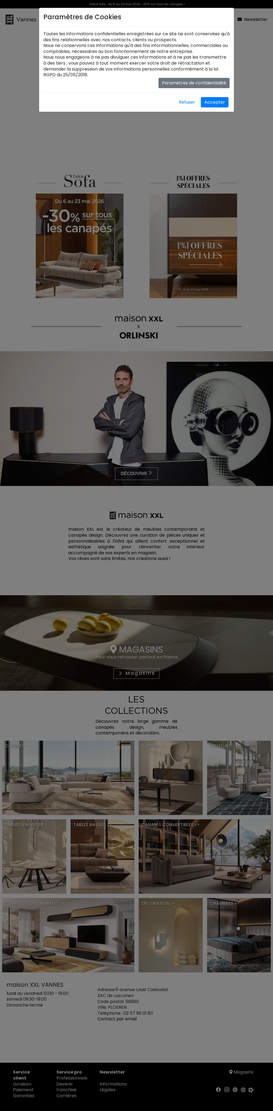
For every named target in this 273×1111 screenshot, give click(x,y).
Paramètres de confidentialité (194, 83)
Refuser (187, 102)
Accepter (214, 102)
